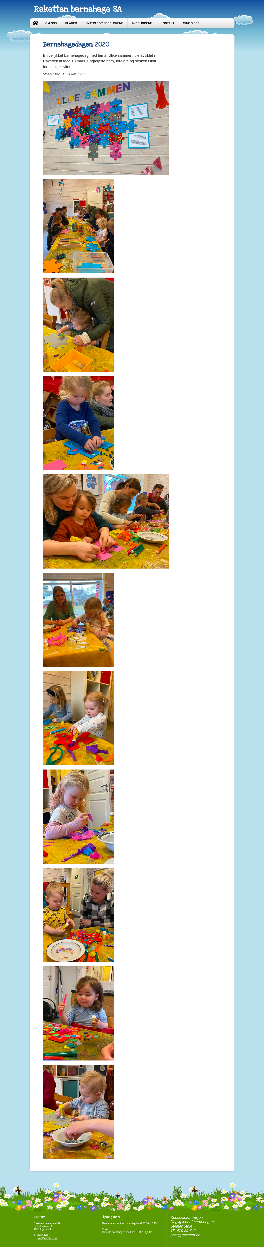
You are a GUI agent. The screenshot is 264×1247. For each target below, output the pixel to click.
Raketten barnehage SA (77, 9)
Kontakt (167, 23)
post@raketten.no (47, 1238)
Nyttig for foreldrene (104, 23)
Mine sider (191, 23)
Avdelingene (142, 23)
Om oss (51, 23)
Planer (71, 23)
